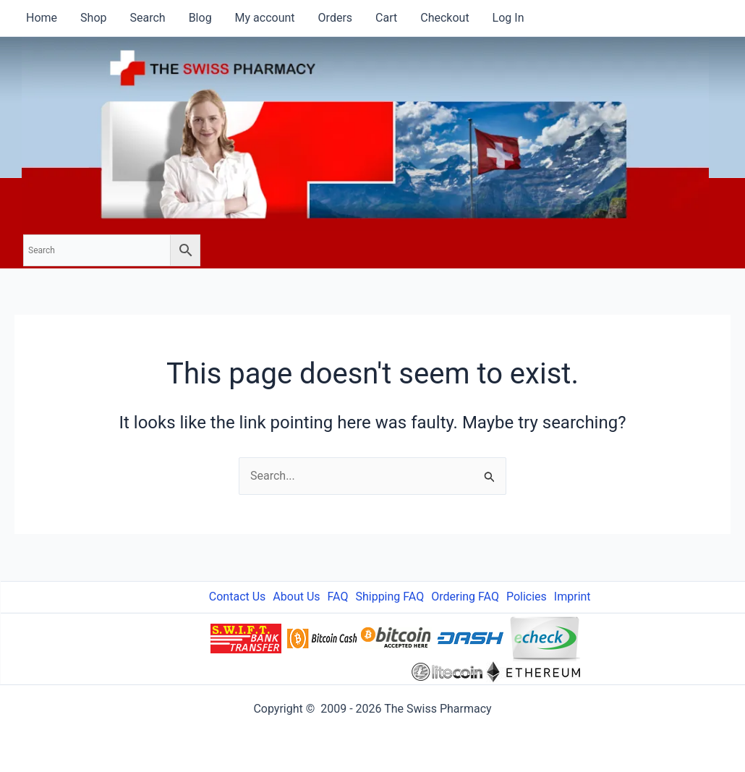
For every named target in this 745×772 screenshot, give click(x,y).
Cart (386, 18)
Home (41, 18)
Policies (526, 596)
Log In (508, 18)
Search (147, 18)
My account (265, 18)
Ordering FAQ (465, 596)
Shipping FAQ (389, 596)
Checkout (444, 18)
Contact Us (237, 596)
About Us (296, 596)
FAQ (338, 596)
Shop (93, 18)
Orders (335, 18)
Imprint (572, 596)
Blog (200, 18)
